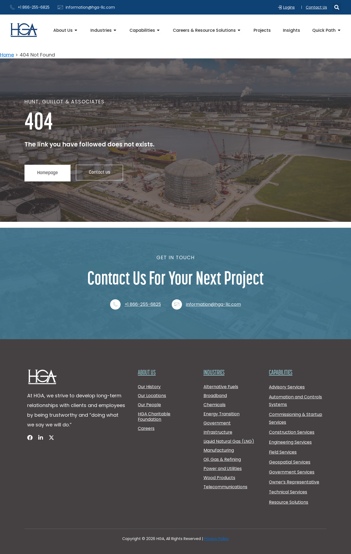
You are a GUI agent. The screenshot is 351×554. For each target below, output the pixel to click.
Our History (150, 381)
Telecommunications (225, 488)
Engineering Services (291, 439)
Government (217, 420)
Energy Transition (221, 411)
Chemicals (214, 401)
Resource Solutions (289, 502)
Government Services (292, 470)
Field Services (283, 450)
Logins (290, 7)
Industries (214, 367)
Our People (150, 401)
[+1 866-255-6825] (115, 298)
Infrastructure (218, 430)
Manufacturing (218, 449)
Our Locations (152, 391)
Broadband (215, 391)
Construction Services (292, 429)
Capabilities (281, 367)
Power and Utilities (222, 469)
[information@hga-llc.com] (177, 298)
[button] (336, 7)
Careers (146, 426)
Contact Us (316, 7)
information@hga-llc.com (214, 299)
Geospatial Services (290, 460)
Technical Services (288, 491)
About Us (147, 367)
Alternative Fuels (221, 381)
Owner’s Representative (294, 481)
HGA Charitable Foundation (154, 413)
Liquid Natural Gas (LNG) (228, 440)
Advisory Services (287, 382)
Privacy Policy (216, 539)
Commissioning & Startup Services (295, 415)
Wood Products (219, 478)
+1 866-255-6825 (143, 299)
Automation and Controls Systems (295, 396)
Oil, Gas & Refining (222, 459)
